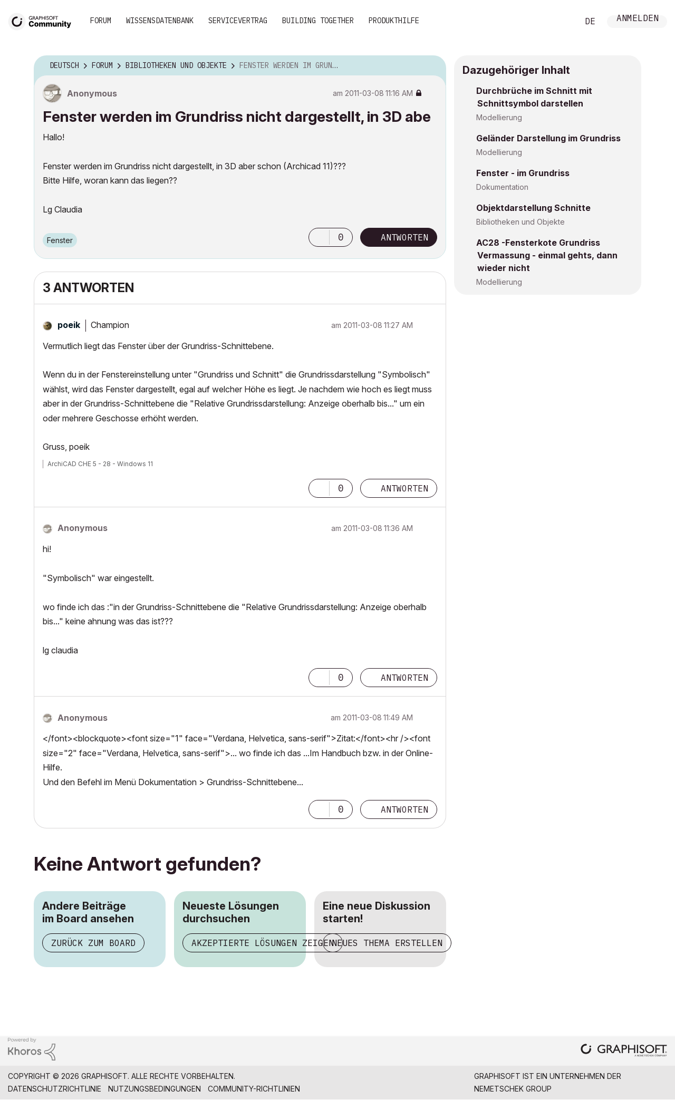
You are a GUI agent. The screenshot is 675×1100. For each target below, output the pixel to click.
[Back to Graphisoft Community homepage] (43, 20)
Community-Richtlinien (254, 1088)
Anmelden (637, 19)
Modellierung (499, 117)
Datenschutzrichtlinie (54, 1088)
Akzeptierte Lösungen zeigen (262, 943)
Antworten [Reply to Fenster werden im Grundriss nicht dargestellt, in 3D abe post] (404, 237)
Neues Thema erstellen (387, 943)
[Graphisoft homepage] (624, 1051)
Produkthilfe (394, 20)
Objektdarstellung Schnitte (533, 207)
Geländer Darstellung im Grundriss (548, 138)
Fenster (60, 240)
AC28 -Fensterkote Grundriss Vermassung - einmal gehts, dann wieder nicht (547, 255)
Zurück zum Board (93, 943)
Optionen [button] (431, 65)
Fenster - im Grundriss (523, 173)
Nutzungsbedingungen (154, 1088)
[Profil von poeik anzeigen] (68, 325)
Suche (558, 21)
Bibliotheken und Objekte (520, 221)
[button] (319, 237)
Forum (100, 20)
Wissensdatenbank (160, 20)
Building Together (318, 20)
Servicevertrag (237, 20)
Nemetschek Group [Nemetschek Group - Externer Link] (513, 1088)
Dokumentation (502, 186)
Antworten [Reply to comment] (404, 488)
